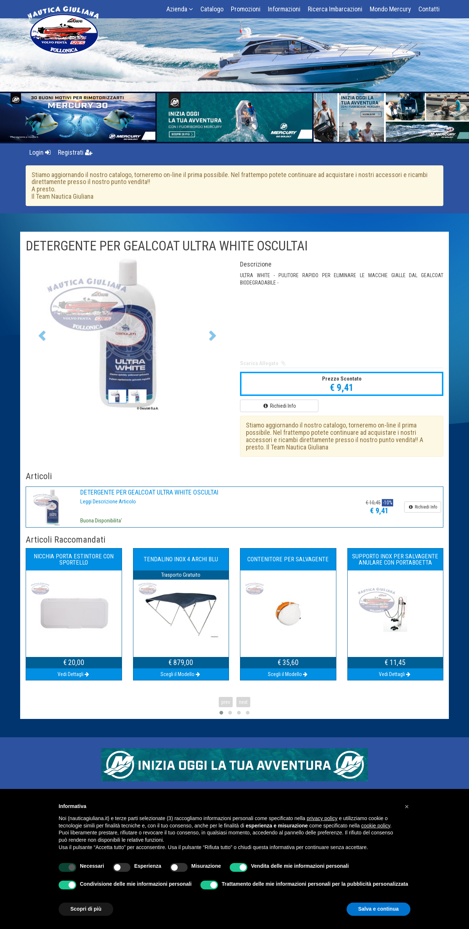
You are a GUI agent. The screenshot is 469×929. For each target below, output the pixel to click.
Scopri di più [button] (85, 909)
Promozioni (246, 9)
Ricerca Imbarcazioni (335, 9)
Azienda (179, 9)
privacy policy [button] (322, 818)
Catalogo (212, 9)
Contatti (429, 9)
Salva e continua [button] (378, 909)
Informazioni (284, 9)
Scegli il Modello (180, 674)
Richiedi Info (279, 406)
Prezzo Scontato (342, 378)
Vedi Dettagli (74, 674)
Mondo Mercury (390, 9)
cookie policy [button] (375, 826)
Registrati (75, 152)
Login (40, 152)
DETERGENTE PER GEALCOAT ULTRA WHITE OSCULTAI (149, 492)
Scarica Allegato (263, 363)
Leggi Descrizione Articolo (108, 501)
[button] (41, 333)
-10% (387, 503)
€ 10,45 (373, 503)
